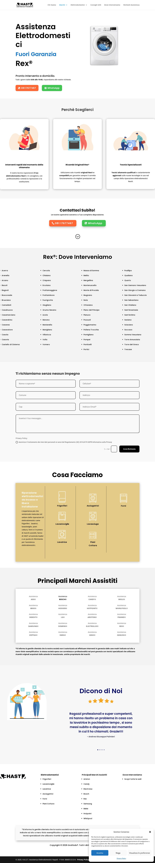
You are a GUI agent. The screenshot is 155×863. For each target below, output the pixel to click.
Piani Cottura (93, 544)
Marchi (62, 5)
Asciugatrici (93, 505)
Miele (86, 808)
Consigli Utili (95, 5)
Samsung (88, 803)
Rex (85, 799)
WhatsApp (53, 87)
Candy (86, 784)
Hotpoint (87, 813)
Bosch (86, 794)
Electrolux (88, 789)
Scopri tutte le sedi (132, 779)
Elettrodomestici (78, 5)
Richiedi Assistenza (131, 5)
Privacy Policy (121, 858)
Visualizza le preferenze (139, 853)
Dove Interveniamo (112, 5)
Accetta (100, 853)
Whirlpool (88, 818)
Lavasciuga (93, 524)
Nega (118, 853)
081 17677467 (28, 87)
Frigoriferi (62, 505)
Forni (123, 505)
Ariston (87, 779)
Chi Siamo (52, 5)
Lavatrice (62, 542)
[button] (150, 832)
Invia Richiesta (129, 449)
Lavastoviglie (62, 524)
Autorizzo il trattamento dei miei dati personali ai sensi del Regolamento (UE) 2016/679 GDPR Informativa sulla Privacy (64, 442)
